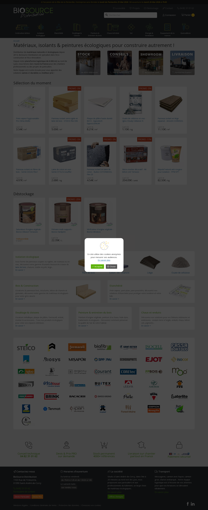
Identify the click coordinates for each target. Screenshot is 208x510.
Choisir (111, 266)
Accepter (97, 266)
